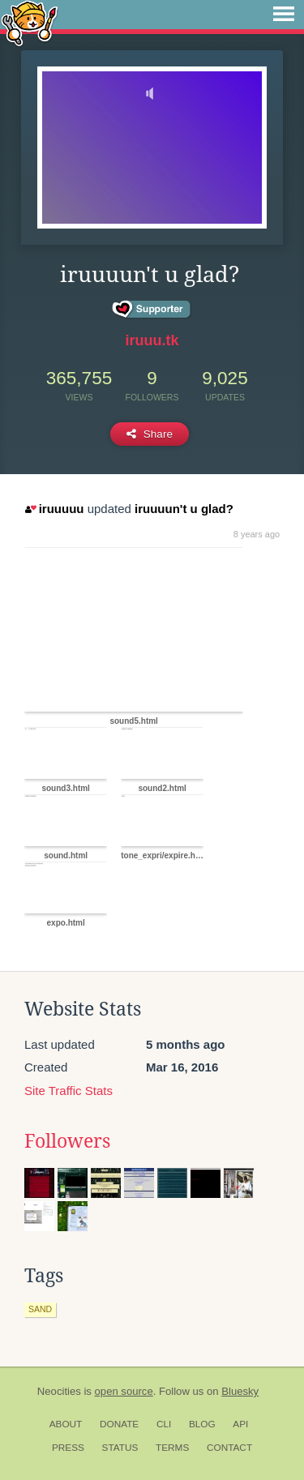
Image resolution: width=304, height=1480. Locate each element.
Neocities (59, 1391)
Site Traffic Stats (68, 1090)
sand (40, 1309)
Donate (119, 1424)
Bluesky (240, 1391)
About (66, 1424)
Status (120, 1447)
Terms (172, 1447)
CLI (163, 1424)
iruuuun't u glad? (184, 508)
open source (124, 1391)
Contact (229, 1447)
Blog (202, 1424)
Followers (67, 1141)
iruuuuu (54, 508)
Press (68, 1447)
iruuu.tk (152, 340)
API (240, 1424)
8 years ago (256, 534)
